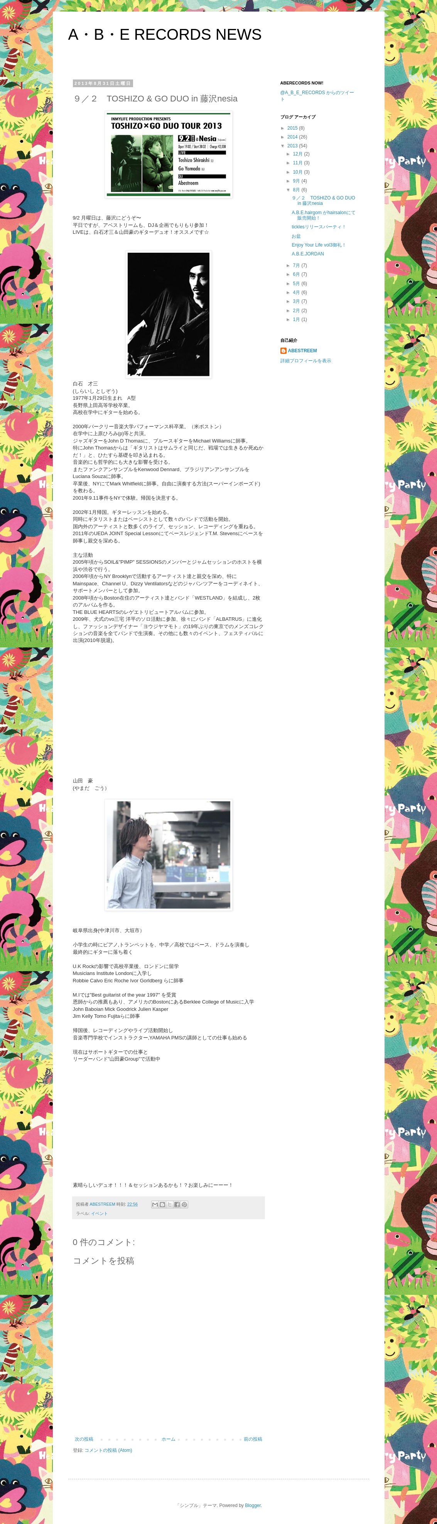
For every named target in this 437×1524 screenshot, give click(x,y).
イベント (99, 1213)
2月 (297, 310)
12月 (298, 154)
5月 (297, 283)
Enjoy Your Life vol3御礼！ (319, 245)
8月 (297, 190)
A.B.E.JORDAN (308, 254)
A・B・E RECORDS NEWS (165, 34)
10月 (298, 172)
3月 (297, 301)
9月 (297, 181)
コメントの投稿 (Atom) (108, 1450)
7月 (297, 265)
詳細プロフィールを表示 (305, 360)
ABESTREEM (302, 350)
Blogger (253, 1505)
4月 (297, 292)
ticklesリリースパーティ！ (319, 227)
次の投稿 (84, 1439)
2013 (293, 146)
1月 (297, 319)
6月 (297, 274)
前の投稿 (253, 1439)
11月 (298, 163)
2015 (293, 128)
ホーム (168, 1439)
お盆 (296, 236)
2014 (293, 137)
